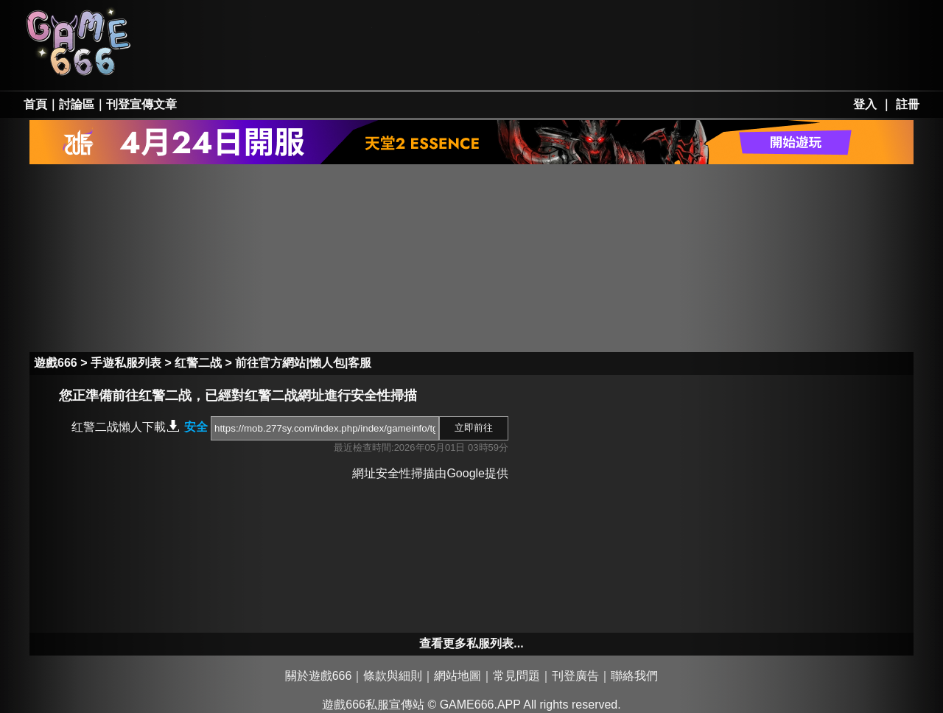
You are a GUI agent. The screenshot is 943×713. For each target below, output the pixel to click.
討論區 (76, 104)
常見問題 (516, 676)
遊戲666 (55, 362)
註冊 (907, 104)
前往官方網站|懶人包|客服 (303, 362)
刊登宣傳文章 (141, 104)
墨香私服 (533, 23)
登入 (865, 104)
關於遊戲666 (318, 676)
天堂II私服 (214, 63)
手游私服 (427, 63)
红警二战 (198, 362)
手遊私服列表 (126, 362)
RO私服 (320, 23)
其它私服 (533, 63)
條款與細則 (392, 676)
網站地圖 (457, 676)
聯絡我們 (634, 676)
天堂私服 (214, 23)
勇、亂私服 (320, 63)
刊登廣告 (575, 676)
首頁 (35, 104)
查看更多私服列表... (471, 643)
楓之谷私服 (427, 23)
